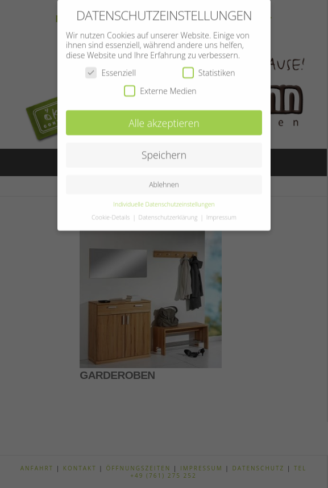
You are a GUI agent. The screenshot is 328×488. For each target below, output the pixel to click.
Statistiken (208, 67)
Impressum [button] (221, 212)
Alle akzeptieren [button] (164, 117)
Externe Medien (160, 85)
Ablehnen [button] (164, 179)
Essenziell (110, 67)
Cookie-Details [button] (111, 212)
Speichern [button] (164, 150)
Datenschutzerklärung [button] (169, 212)
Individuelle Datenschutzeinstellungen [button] (163, 199)
